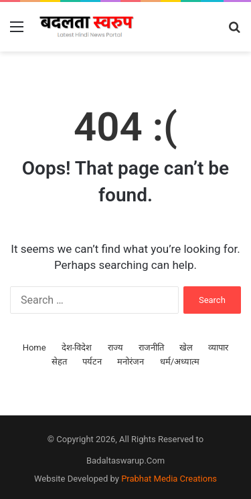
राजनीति (151, 347)
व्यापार (218, 347)
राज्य (115, 347)
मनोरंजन (130, 362)
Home (34, 347)
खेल (186, 347)
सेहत (59, 362)
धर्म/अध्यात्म (179, 362)
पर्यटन (92, 362)
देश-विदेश (77, 347)
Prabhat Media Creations (169, 479)
